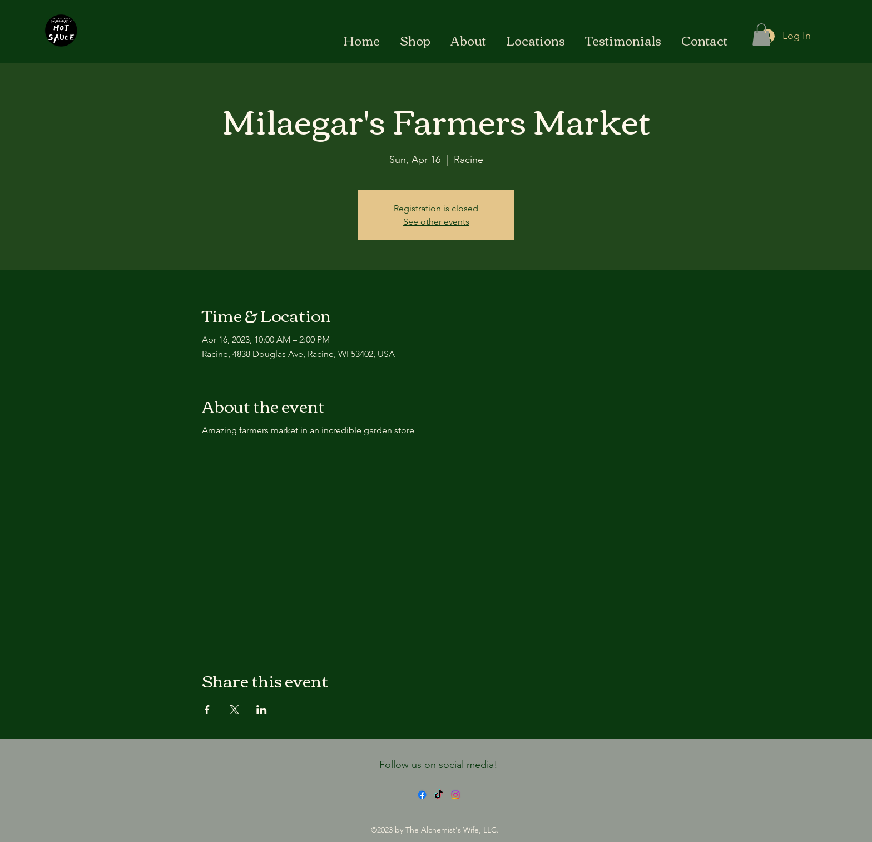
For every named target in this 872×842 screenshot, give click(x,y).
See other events (436, 221)
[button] (761, 34)
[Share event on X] (234, 709)
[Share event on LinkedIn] (261, 709)
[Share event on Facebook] (207, 709)
